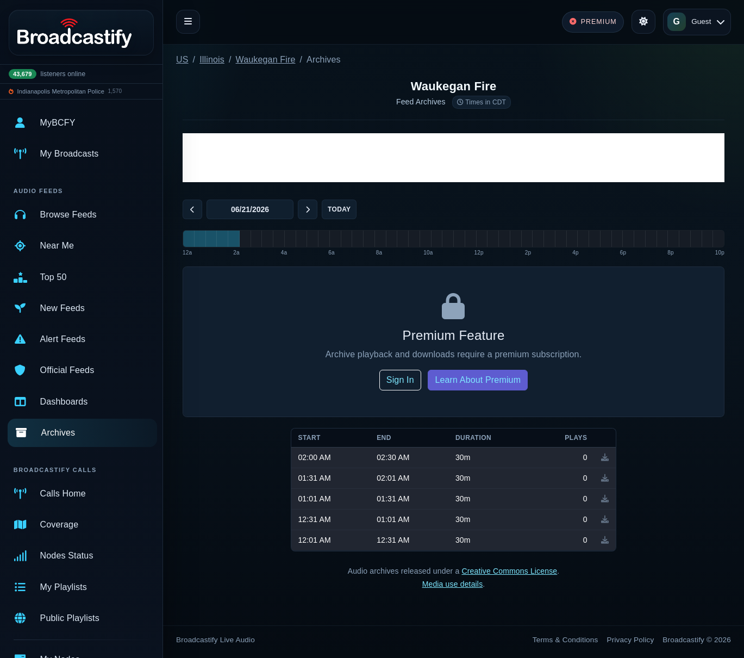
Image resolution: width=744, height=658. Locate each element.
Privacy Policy (630, 640)
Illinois (211, 59)
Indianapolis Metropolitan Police (60, 91)
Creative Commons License (509, 571)
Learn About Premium (478, 379)
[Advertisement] (453, 157)
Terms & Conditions (565, 640)
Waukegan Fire (266, 59)
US (182, 59)
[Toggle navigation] (188, 22)
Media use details (452, 584)
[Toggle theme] (643, 22)
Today (339, 209)
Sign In (400, 379)
